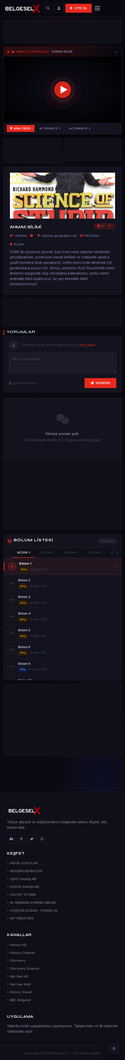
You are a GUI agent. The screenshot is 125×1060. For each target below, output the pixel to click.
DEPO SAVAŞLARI (22, 879)
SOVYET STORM (21, 895)
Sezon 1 (23, 552)
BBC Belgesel (19, 1000)
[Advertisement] (62, 312)
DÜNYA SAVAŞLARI (23, 887)
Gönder (100, 383)
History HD (16, 945)
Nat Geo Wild (19, 984)
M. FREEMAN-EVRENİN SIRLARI (31, 902)
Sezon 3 (46, 552)
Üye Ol (78, 8)
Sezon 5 (94, 552)
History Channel (21, 953)
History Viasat (19, 992)
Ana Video (20, 128)
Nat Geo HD (17, 976)
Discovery (16, 960)
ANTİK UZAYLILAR (22, 863)
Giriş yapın (87, 345)
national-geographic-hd (59, 235)
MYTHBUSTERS (20, 918)
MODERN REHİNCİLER (24, 871)
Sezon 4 (70, 552)
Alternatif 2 (80, 128)
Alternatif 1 (50, 128)
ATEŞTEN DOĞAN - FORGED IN (32, 910)
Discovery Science (23, 968)
